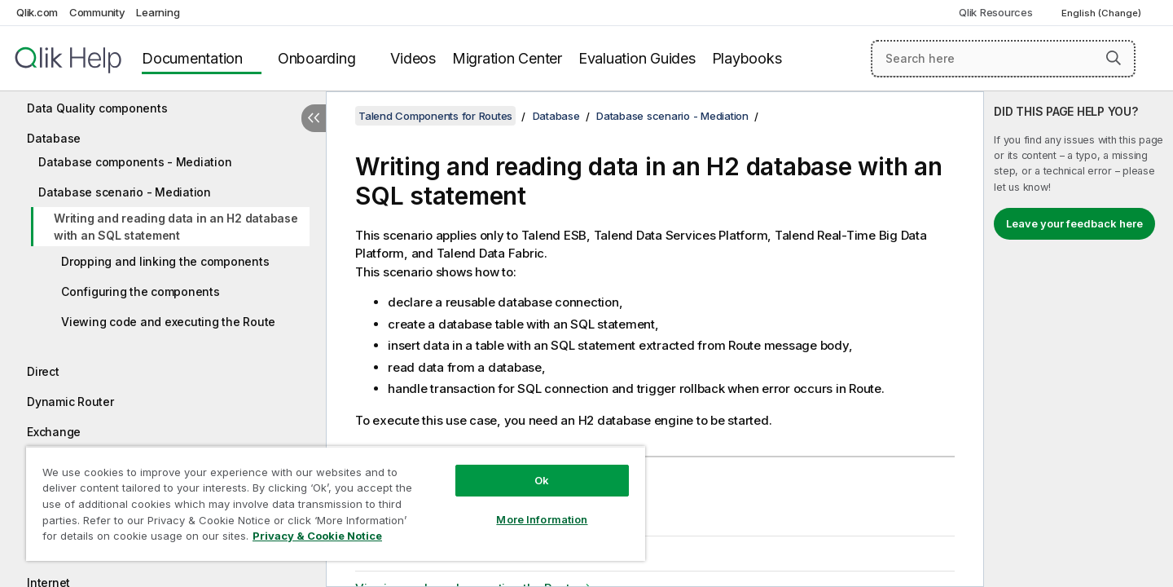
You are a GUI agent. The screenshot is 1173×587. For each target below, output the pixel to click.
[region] (335, 503)
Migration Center (507, 58)
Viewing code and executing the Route (168, 322)
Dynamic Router (70, 401)
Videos (413, 58)
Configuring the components (140, 291)
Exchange (54, 432)
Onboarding (317, 58)
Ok (541, 480)
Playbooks (747, 58)
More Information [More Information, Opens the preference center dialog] (541, 519)
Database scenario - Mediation (124, 192)
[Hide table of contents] (313, 118)
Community (97, 12)
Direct (43, 371)
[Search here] (1003, 59)
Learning (157, 12)
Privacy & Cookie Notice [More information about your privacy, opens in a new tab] (317, 535)
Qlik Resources (996, 12)
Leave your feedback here (1074, 223)
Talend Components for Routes (435, 115)
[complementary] (1078, 339)
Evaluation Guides (637, 58)
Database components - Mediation (134, 162)
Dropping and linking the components (165, 261)
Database (54, 138)
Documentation (192, 58)
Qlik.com (37, 12)
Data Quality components (97, 108)
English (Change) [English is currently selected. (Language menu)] (1102, 13)
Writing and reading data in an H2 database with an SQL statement (176, 226)
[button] (1113, 58)
